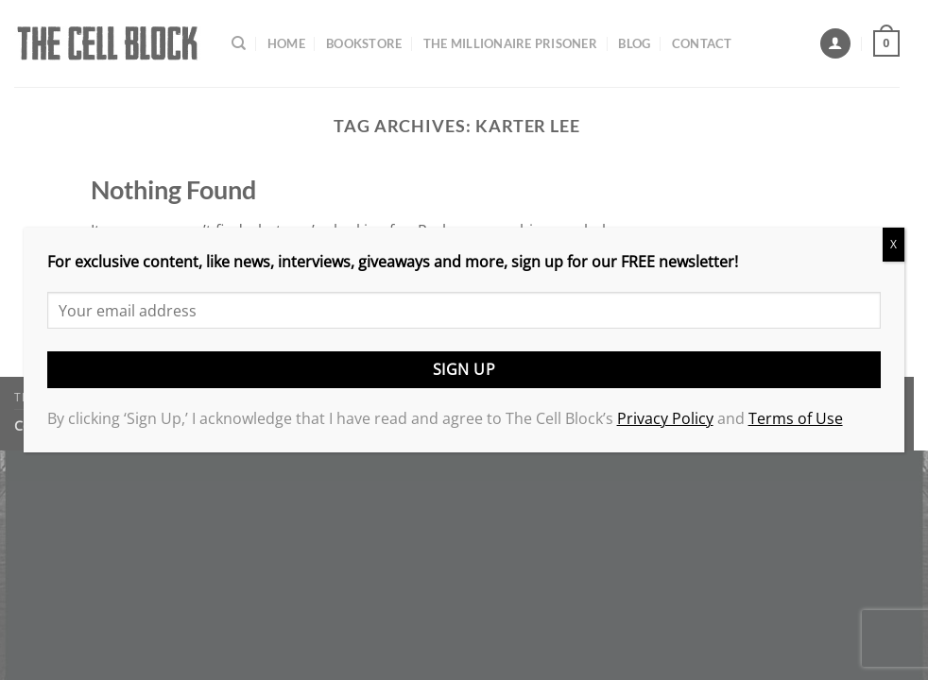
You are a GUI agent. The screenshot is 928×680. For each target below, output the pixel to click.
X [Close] (893, 244)
